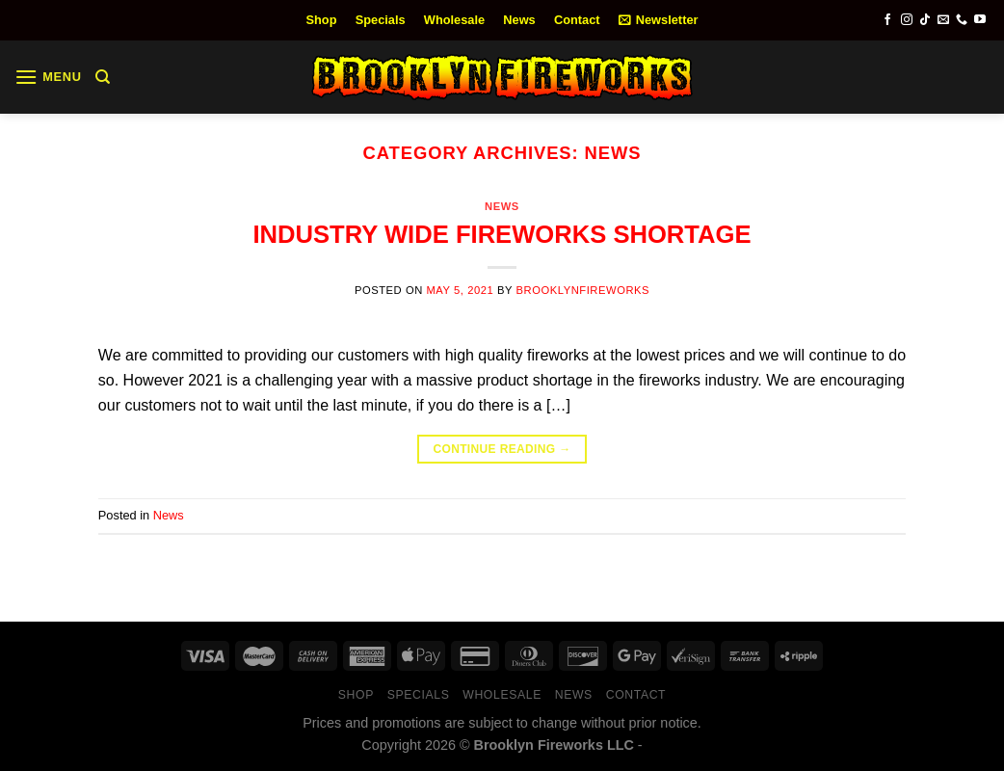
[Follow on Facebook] (887, 20)
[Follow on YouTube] (980, 20)
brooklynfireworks (582, 290)
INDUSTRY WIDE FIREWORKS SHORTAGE (501, 234)
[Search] (102, 77)
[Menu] (48, 76)
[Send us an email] (943, 20)
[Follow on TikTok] (925, 20)
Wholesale (454, 20)
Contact (577, 20)
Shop (321, 20)
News (519, 20)
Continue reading (501, 449)
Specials (381, 20)
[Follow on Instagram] (906, 20)
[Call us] (961, 20)
